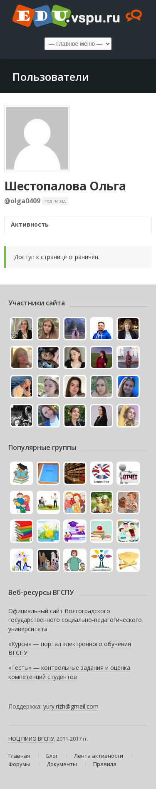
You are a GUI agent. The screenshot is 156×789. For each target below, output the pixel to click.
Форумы (19, 764)
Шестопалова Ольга (65, 186)
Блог (52, 755)
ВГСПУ (46, 738)
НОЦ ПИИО (22, 738)
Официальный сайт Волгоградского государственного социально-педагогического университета (75, 620)
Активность (30, 224)
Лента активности (98, 755)
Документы (62, 764)
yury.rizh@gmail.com (71, 706)
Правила (104, 764)
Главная (19, 755)
